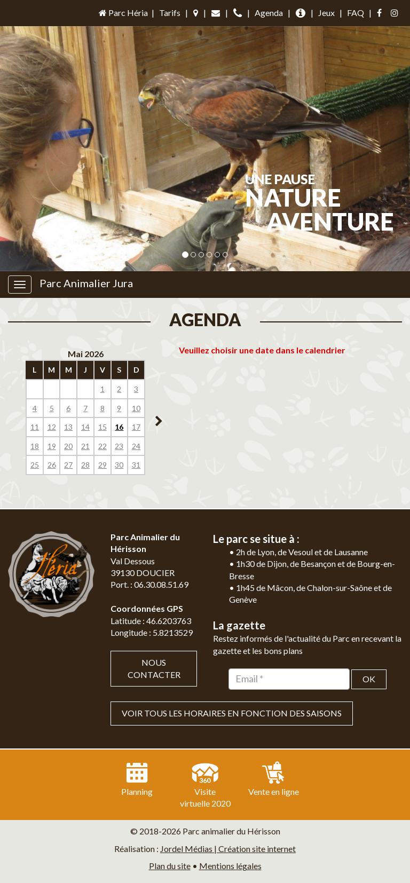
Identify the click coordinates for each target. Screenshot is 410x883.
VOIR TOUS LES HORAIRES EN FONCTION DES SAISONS (232, 713)
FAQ (355, 12)
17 (136, 426)
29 (102, 464)
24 (136, 446)
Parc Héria (122, 12)
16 (119, 426)
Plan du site (170, 866)
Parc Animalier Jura (86, 283)
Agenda (269, 12)
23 (119, 446)
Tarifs (169, 12)
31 (136, 464)
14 (85, 426)
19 (52, 446)
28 (85, 464)
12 (52, 426)
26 (52, 464)
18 (34, 446)
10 (136, 408)
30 (119, 464)
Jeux (326, 12)
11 (34, 426)
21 (85, 446)
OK (368, 679)
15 (102, 426)
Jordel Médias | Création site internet (228, 848)
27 (68, 464)
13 (68, 426)
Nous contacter (154, 668)
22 (102, 446)
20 (68, 446)
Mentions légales (230, 866)
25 (34, 464)
